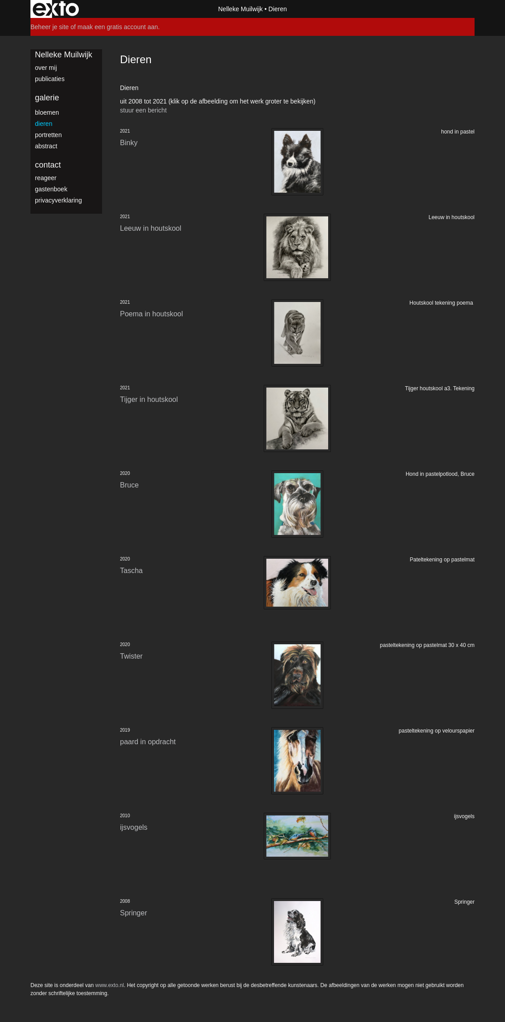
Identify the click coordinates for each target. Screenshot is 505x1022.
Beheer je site (49, 26)
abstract (46, 146)
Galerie (47, 97)
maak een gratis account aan (117, 26)
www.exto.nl (109, 985)
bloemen (47, 112)
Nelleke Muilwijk (240, 9)
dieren (43, 123)
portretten (48, 134)
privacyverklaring (58, 200)
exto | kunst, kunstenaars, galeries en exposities (55, 9)
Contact (48, 164)
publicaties (49, 78)
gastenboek (51, 189)
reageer (45, 177)
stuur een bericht (143, 110)
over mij (46, 67)
